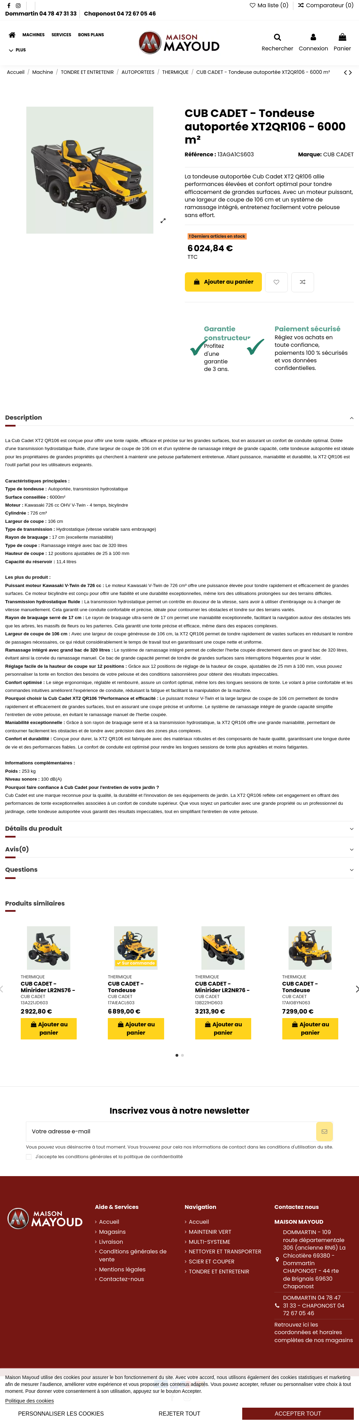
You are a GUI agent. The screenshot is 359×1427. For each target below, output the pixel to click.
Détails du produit (179, 828)
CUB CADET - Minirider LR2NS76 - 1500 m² (48, 990)
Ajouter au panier (223, 282)
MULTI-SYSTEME (209, 1242)
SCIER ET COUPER (212, 1261)
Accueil (109, 1222)
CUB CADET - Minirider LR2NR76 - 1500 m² (222, 990)
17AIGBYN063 (296, 1003)
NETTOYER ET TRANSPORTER (225, 1251)
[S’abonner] (324, 1131)
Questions (179, 869)
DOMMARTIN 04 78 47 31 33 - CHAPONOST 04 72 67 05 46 (313, 1305)
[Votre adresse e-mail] (171, 1131)
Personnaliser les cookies (61, 1414)
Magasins (112, 1232)
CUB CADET (338, 154)
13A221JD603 (34, 1003)
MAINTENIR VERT (210, 1232)
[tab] (179, 418)
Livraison (111, 1242)
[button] (17, 50)
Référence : (200, 154)
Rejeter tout (179, 1414)
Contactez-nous (121, 1279)
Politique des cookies (29, 1401)
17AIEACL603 (121, 1003)
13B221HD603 (209, 1003)
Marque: (310, 154)
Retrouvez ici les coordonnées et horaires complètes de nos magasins (313, 1332)
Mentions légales (122, 1269)
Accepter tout (298, 1414)
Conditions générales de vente (133, 1255)
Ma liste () (269, 5)
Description (179, 417)
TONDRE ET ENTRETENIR (219, 1271)
